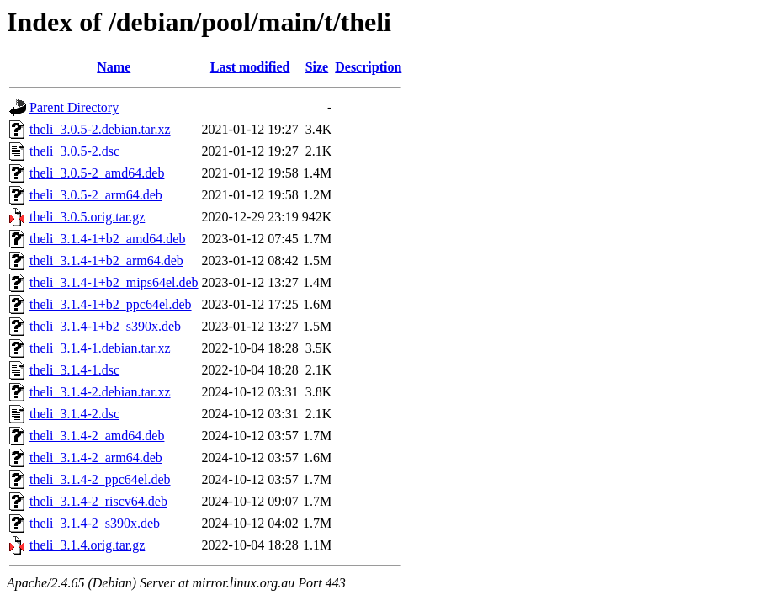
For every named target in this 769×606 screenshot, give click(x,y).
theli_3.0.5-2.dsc (74, 151)
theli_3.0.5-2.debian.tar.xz (100, 129)
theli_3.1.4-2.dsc (74, 414)
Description (368, 67)
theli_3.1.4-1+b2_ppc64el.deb (110, 304)
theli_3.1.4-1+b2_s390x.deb (105, 326)
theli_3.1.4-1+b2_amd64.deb (107, 238)
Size (317, 67)
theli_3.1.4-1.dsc (74, 370)
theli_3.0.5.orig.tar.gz (87, 217)
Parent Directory (74, 107)
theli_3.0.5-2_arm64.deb (95, 195)
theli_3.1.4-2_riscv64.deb (98, 501)
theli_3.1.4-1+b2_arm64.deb (106, 260)
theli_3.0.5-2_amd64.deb (96, 173)
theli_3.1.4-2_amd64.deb (96, 435)
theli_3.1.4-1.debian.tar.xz (100, 348)
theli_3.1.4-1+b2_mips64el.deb (114, 282)
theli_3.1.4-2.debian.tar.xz (100, 392)
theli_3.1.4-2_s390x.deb (94, 523)
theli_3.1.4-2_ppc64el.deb (100, 479)
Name (113, 67)
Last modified (250, 67)
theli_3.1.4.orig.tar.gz (87, 545)
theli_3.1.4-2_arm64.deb (95, 457)
